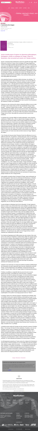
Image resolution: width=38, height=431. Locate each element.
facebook (30, 2)
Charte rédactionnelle (29, 416)
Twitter (18, 429)
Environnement (9, 405)
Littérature (2, 415)
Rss (35, 2)
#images (13, 357)
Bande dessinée (8, 415)
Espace (8, 400)
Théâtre (32, 404)
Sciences (2, 403)
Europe (8, 404)
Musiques (33, 403)
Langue (26, 403)
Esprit (20, 400)
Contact (31, 417)
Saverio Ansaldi (11, 44)
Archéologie (15, 403)
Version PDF (3, 30)
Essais (18, 413)
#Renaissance (18, 357)
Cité (1, 400)
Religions (20, 404)
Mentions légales (27, 429)
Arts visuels (33, 405)
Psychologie (21, 403)
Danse (32, 409)
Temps (14, 400)
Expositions (2, 417)
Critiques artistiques (6, 413)
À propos (27, 413)
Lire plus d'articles (19, 390)
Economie (2, 405)
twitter (31, 2)
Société (1, 404)
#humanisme (23, 357)
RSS (20, 429)
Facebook (17, 429)
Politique (2, 406)
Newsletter (36, 2)
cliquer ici (9, 370)
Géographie (9, 403)
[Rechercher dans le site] (6, 2)
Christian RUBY (5, 26)
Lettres (27, 400)
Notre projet (27, 415)
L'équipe (31, 415)
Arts (32, 400)
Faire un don (27, 417)
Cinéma (1, 416)
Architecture (33, 406)
